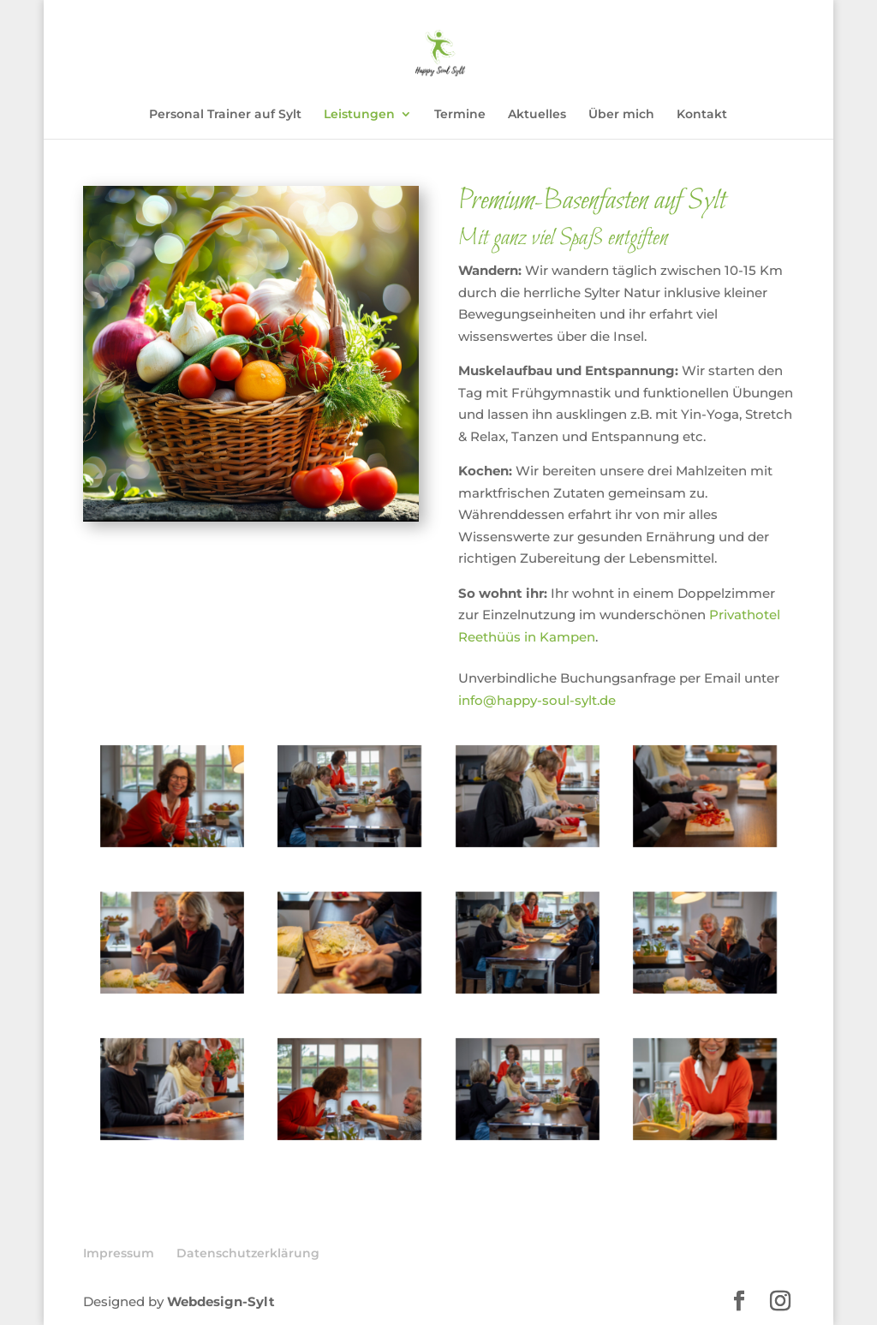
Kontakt (702, 115)
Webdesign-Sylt (221, 1301)
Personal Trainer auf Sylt (225, 115)
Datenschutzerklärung (247, 1253)
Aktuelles (537, 115)
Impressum (118, 1253)
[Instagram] (780, 1302)
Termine (460, 115)
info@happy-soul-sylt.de (537, 700)
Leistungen (359, 115)
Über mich (621, 115)
